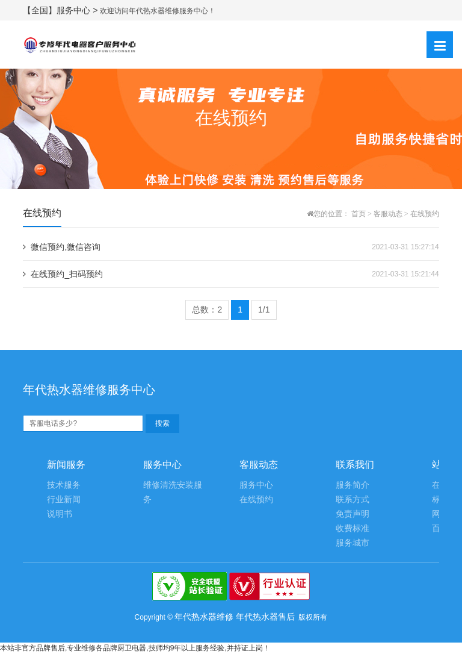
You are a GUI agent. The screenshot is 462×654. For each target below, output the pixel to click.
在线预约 (424, 213)
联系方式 (352, 499)
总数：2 (207, 309)
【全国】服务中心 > (61, 10)
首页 (358, 213)
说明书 (59, 514)
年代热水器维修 (203, 616)
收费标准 (352, 528)
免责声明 (352, 514)
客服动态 (388, 213)
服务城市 (352, 542)
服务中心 (256, 485)
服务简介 (352, 485)
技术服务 (64, 485)
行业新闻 (64, 499)
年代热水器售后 (265, 616)
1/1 (264, 309)
